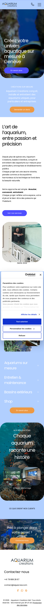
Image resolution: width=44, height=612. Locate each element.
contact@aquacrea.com (15, 585)
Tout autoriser (22, 322)
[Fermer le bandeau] (40, 275)
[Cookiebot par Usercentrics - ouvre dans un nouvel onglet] (26, 274)
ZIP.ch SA (28, 603)
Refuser (22, 335)
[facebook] (18, 591)
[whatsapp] (22, 591)
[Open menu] (39, 4)
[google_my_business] (26, 591)
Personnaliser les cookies (22, 329)
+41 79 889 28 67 (11, 579)
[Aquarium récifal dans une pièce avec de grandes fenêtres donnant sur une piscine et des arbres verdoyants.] (12, 476)
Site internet (16, 603)
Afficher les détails (29, 314)
